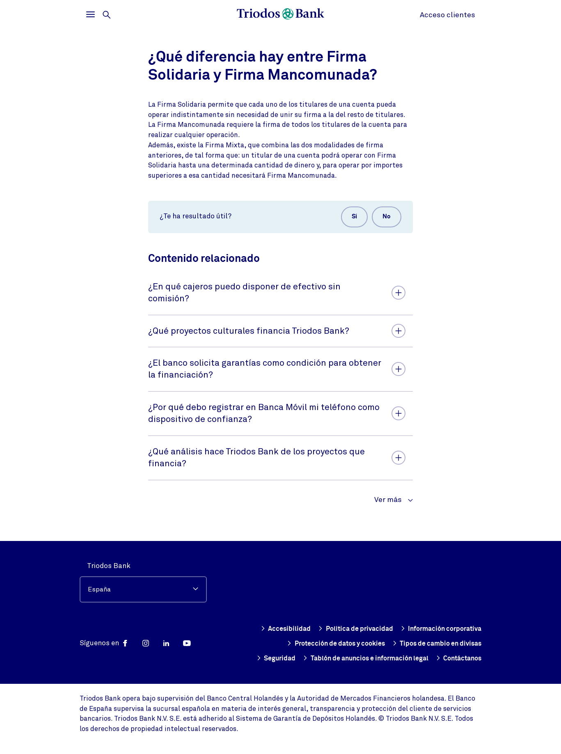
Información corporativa (324, 628)
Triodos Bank (109, 551)
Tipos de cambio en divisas (386, 643)
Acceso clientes (447, 14)
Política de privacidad (443, 614)
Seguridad (461, 643)
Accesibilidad (371, 614)
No (384, 218)
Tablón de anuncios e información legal (355, 658)
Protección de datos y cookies (429, 628)
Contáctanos (456, 658)
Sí (347, 218)
